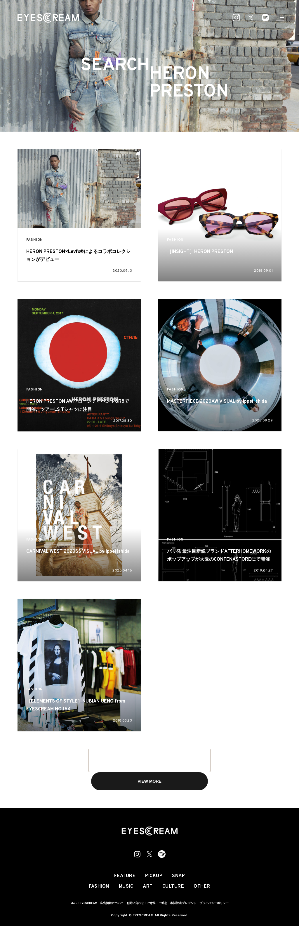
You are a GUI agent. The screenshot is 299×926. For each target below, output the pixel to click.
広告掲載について (112, 903)
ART (148, 886)
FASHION (34, 240)
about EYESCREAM (83, 903)
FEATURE (125, 876)
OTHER (202, 886)
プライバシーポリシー (214, 903)
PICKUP (153, 876)
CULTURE (173, 886)
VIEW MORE (149, 781)
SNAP (178, 876)
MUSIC (126, 886)
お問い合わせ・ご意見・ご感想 (146, 903)
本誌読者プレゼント (183, 903)
